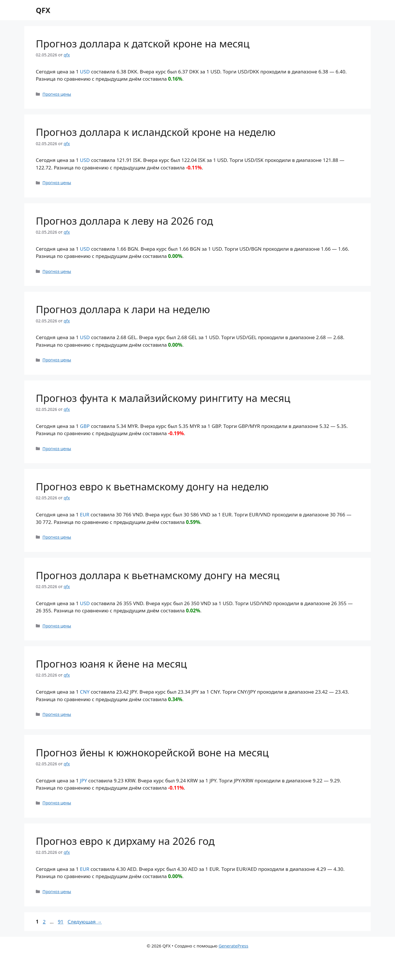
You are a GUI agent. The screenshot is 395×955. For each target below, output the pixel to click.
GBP (85, 426)
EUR (84, 514)
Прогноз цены (56, 94)
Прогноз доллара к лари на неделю (123, 309)
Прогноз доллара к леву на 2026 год (124, 221)
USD (85, 71)
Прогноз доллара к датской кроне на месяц (142, 43)
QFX (43, 10)
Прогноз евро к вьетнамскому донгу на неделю (152, 486)
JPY (83, 780)
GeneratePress (233, 946)
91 (61, 921)
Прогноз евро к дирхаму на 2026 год (125, 841)
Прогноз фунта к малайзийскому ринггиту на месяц (163, 398)
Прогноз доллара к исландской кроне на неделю (155, 132)
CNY (85, 691)
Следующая (85, 921)
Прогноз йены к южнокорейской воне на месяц (152, 752)
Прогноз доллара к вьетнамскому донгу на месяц (158, 575)
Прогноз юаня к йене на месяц (111, 663)
